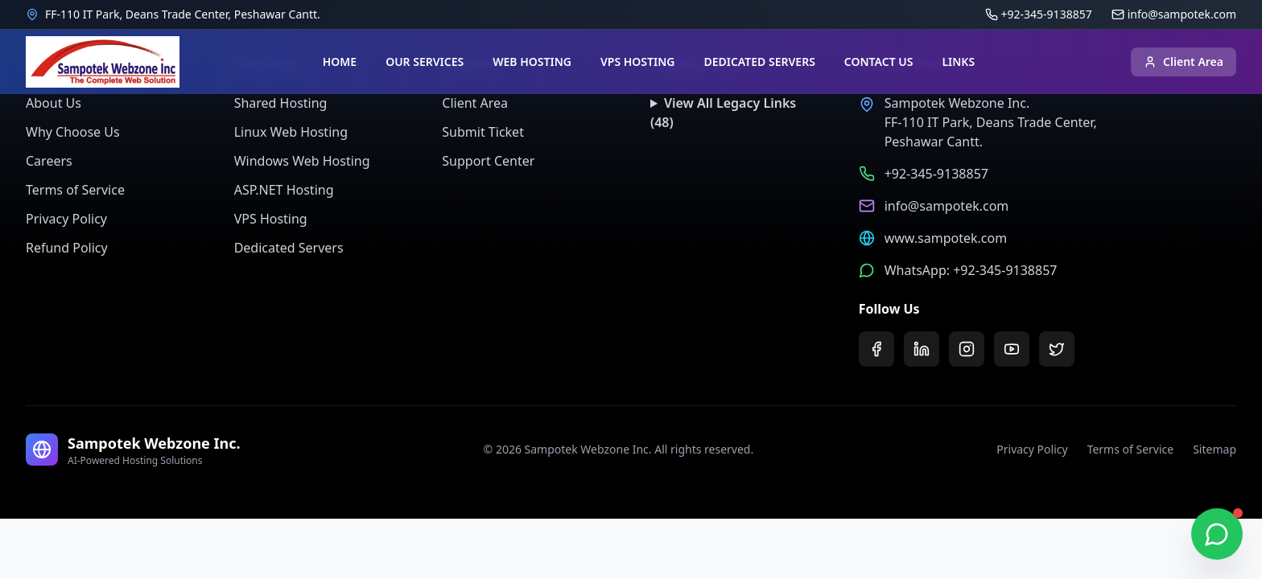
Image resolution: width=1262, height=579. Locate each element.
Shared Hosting (281, 103)
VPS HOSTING (637, 61)
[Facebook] (876, 349)
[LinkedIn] (921, 349)
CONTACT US (879, 61)
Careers (49, 161)
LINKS (958, 61)
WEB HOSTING (532, 61)
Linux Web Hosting (291, 132)
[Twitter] (1056, 349)
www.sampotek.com (946, 238)
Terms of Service (75, 190)
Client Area (1183, 61)
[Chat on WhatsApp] (1217, 534)
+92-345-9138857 (936, 174)
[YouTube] (1011, 349)
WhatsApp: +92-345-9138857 (971, 270)
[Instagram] (966, 349)
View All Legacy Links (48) (723, 112)
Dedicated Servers (289, 248)
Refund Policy (67, 248)
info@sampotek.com (947, 206)
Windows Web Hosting (302, 161)
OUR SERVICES (425, 61)
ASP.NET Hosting (284, 190)
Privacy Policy (66, 219)
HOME (340, 61)
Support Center (488, 161)
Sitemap (1214, 449)
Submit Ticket (483, 132)
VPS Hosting (270, 219)
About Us (53, 103)
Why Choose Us (73, 132)
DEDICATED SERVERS (759, 61)
